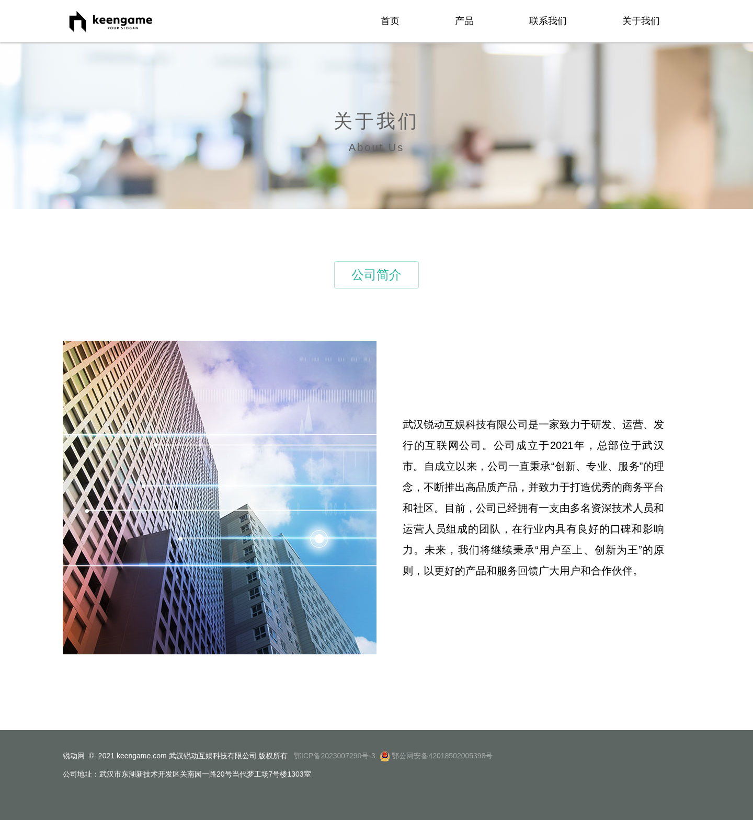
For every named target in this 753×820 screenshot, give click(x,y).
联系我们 (548, 21)
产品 (464, 21)
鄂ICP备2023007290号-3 (333, 756)
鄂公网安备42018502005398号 (442, 756)
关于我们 (641, 21)
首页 (390, 21)
